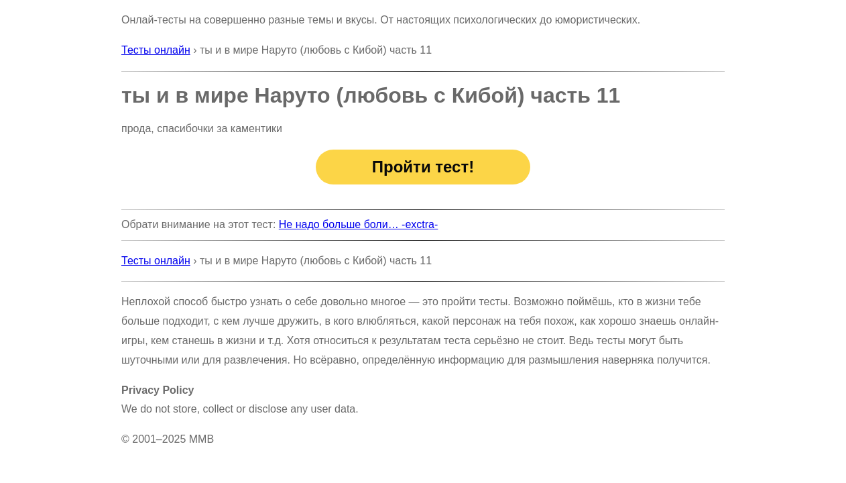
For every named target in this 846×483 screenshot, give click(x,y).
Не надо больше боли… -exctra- (358, 224)
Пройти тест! (423, 167)
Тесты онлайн (155, 50)
